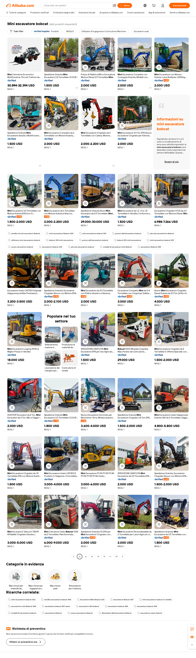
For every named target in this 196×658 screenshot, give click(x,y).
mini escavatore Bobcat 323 (59, 233)
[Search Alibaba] (77, 5)
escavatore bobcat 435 (145, 606)
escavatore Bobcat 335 (149, 247)
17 (116, 556)
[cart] (154, 6)
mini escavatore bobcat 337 (92, 233)
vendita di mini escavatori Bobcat (24, 233)
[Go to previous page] (73, 556)
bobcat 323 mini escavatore (59, 240)
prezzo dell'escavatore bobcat (126, 233)
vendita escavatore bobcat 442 (56, 599)
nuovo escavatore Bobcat (80, 613)
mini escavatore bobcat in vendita (155, 599)
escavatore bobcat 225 (50, 247)
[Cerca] (124, 5)
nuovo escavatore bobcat (20, 247)
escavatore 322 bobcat (87, 606)
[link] (192, 629)
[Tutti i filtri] (16, 31)
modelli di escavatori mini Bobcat (116, 247)
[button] (114, 5)
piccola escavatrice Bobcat (160, 233)
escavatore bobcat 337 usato (56, 606)
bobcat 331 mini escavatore (127, 240)
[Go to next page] (122, 556)
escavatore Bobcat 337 (121, 599)
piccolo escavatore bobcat (81, 247)
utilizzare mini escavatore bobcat (24, 240)
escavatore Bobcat (52, 613)
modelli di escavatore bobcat (22, 613)
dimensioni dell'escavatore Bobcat (115, 613)
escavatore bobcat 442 (116, 606)
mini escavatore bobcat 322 (21, 599)
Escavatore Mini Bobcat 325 (90, 599)
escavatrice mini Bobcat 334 (22, 606)
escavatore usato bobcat (149, 613)
